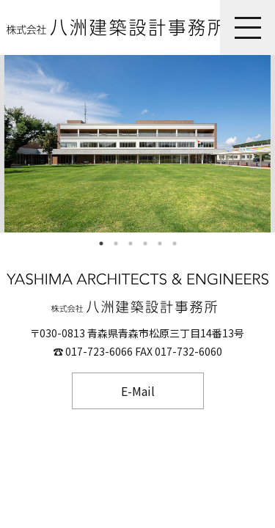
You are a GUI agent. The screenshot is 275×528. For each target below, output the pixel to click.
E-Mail (138, 391)
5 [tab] (160, 243)
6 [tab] (174, 243)
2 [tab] (116, 243)
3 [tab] (130, 243)
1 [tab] (101, 243)
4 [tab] (145, 243)
